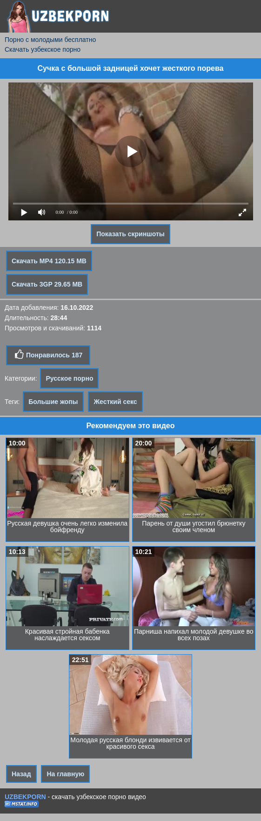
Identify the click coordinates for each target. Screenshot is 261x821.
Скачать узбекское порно (42, 49)
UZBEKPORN (25, 796)
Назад (21, 774)
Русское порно (69, 378)
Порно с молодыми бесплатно (50, 39)
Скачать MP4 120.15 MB (49, 261)
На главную (65, 774)
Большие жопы (53, 401)
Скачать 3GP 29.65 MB (47, 284)
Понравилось (48, 354)
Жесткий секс (115, 401)
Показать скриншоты (130, 234)
